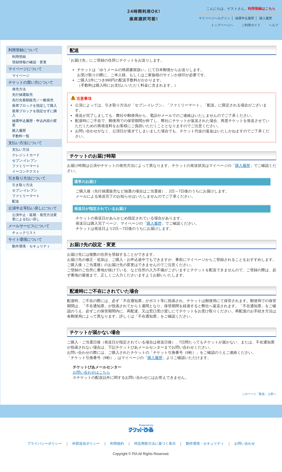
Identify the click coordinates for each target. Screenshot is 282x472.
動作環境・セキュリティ (205, 444)
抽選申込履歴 (244, 18)
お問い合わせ (244, 444)
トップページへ (222, 25)
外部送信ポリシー (86, 444)
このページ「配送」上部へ (259, 393)
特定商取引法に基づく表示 (155, 444)
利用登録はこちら (261, 9)
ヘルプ (273, 25)
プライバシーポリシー (44, 444)
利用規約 (117, 444)
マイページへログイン (214, 18)
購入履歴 (265, 18)
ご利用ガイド (250, 25)
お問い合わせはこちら (91, 372)
